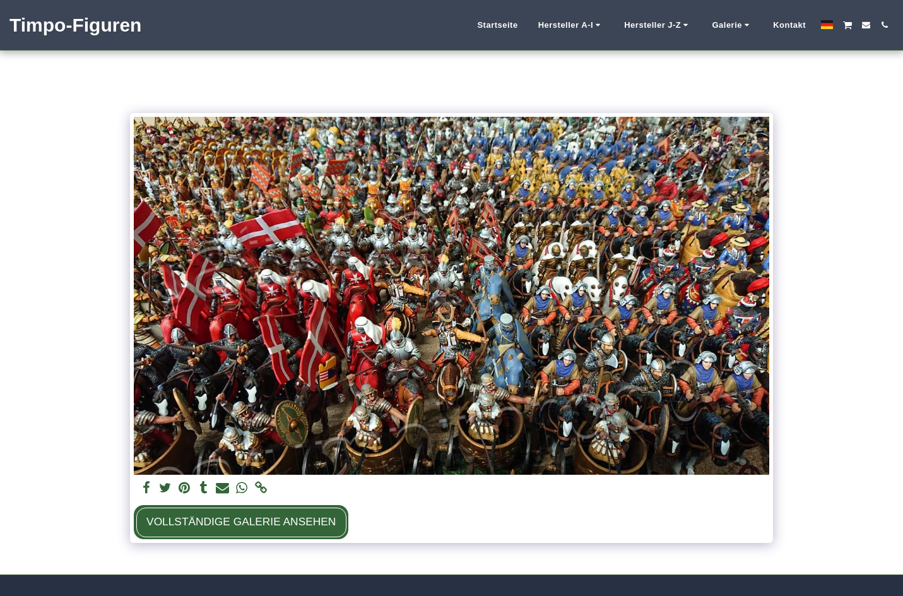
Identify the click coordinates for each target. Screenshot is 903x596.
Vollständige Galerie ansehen (241, 521)
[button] (571, 25)
